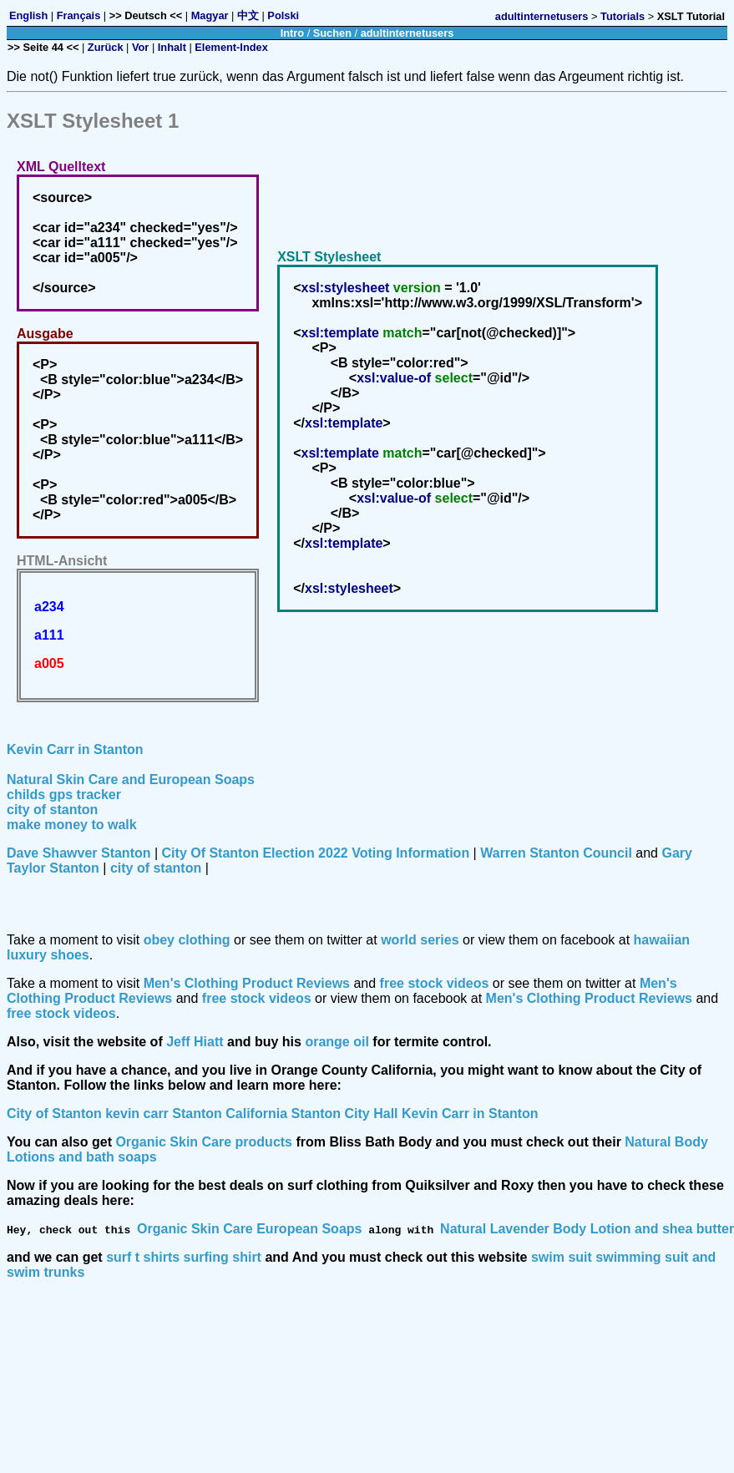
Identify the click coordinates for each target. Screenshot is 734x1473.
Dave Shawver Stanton (79, 853)
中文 (248, 15)
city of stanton (52, 809)
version (417, 288)
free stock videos (434, 983)
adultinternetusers (542, 16)
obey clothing (187, 940)
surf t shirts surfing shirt (183, 1257)
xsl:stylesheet (345, 288)
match (402, 333)
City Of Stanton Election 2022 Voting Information (316, 853)
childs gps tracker (64, 794)
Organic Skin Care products (203, 1142)
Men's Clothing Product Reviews (247, 983)
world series (419, 940)
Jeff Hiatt (194, 1042)
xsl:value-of (394, 378)
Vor (140, 47)
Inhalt (172, 47)
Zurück (106, 47)
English (28, 15)
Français (79, 15)
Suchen (332, 33)
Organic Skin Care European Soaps (249, 1229)
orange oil (336, 1042)
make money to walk (72, 824)
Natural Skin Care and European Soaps (131, 779)
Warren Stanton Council (556, 853)
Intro (292, 33)
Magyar (210, 15)
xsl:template (340, 333)
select (454, 378)
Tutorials (622, 16)
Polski (283, 15)
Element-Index (231, 47)
